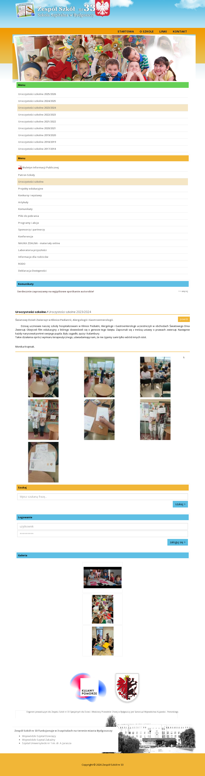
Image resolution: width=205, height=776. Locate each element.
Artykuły (23, 202)
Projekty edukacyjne (30, 188)
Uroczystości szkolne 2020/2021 (37, 128)
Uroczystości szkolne (31, 181)
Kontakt (180, 31)
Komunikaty (25, 209)
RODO (21, 263)
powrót (184, 319)
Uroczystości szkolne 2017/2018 (37, 149)
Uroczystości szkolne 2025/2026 (37, 94)
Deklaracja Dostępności (32, 270)
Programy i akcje (28, 223)
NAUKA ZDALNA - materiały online (39, 243)
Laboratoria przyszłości (32, 250)
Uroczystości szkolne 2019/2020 (37, 135)
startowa (126, 31)
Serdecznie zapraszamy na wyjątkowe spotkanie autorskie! (55, 291)
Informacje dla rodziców (33, 257)
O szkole (147, 31)
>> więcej (183, 291)
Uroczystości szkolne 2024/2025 (37, 101)
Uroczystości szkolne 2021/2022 (37, 121)
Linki (163, 31)
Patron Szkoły (26, 175)
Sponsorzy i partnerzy (31, 229)
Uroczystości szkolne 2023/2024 (37, 107)
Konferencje (25, 236)
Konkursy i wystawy (30, 195)
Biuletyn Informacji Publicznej (38, 168)
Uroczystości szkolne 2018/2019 (37, 142)
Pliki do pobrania (28, 216)
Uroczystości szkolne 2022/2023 (37, 114)
